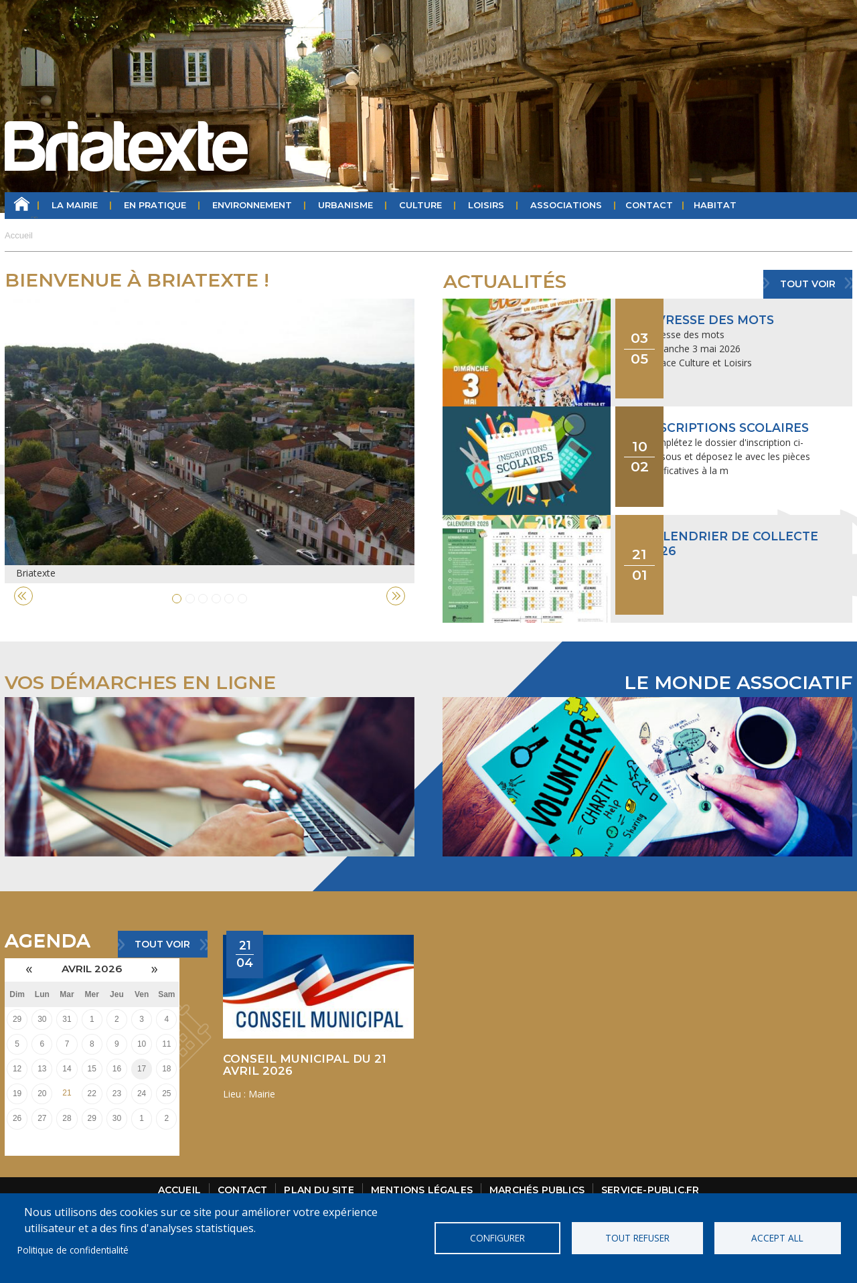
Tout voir (808, 284)
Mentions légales (422, 1172)
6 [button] (242, 598)
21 (66, 1075)
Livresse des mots (712, 319)
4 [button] (216, 598)
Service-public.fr (650, 1172)
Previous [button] (23, 596)
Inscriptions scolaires (730, 415)
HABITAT (715, 205)
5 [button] (229, 598)
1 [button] (176, 598)
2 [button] (190, 598)
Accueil (22, 206)
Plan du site (319, 1172)
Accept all (777, 1237)
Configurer (498, 1237)
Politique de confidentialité (73, 1249)
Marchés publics (537, 1172)
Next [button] (395, 596)
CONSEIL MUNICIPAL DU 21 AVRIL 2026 (304, 1046)
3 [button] (203, 598)
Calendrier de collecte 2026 (733, 517)
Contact (649, 205)
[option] (209, 441)
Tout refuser (637, 1237)
